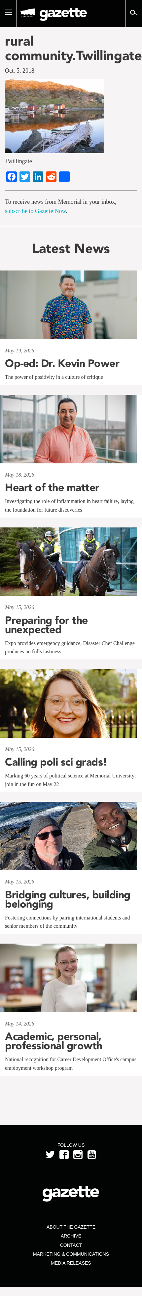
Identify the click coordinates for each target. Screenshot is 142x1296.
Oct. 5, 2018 (19, 70)
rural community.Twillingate (71, 48)
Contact (71, 1245)
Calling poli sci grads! (56, 762)
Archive (71, 1236)
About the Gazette (71, 1227)
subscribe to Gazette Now (35, 211)
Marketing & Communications (71, 1254)
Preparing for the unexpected (46, 625)
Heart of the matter (52, 487)
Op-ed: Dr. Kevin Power (62, 363)
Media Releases (71, 1263)
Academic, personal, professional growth (53, 1041)
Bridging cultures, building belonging (67, 899)
